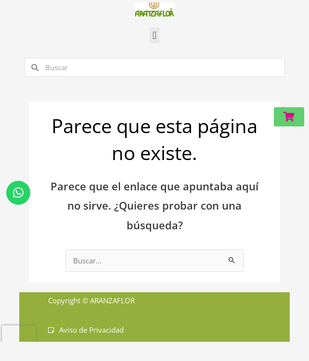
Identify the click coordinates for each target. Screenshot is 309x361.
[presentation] (19, 339)
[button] (154, 35)
